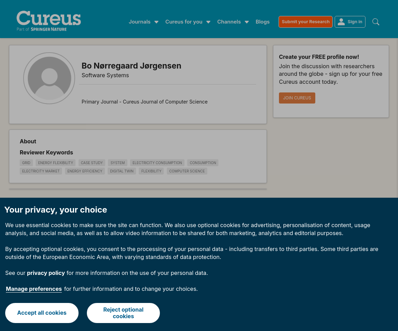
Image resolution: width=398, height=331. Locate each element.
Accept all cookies (42, 312)
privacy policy (46, 272)
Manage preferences (34, 288)
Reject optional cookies (123, 313)
